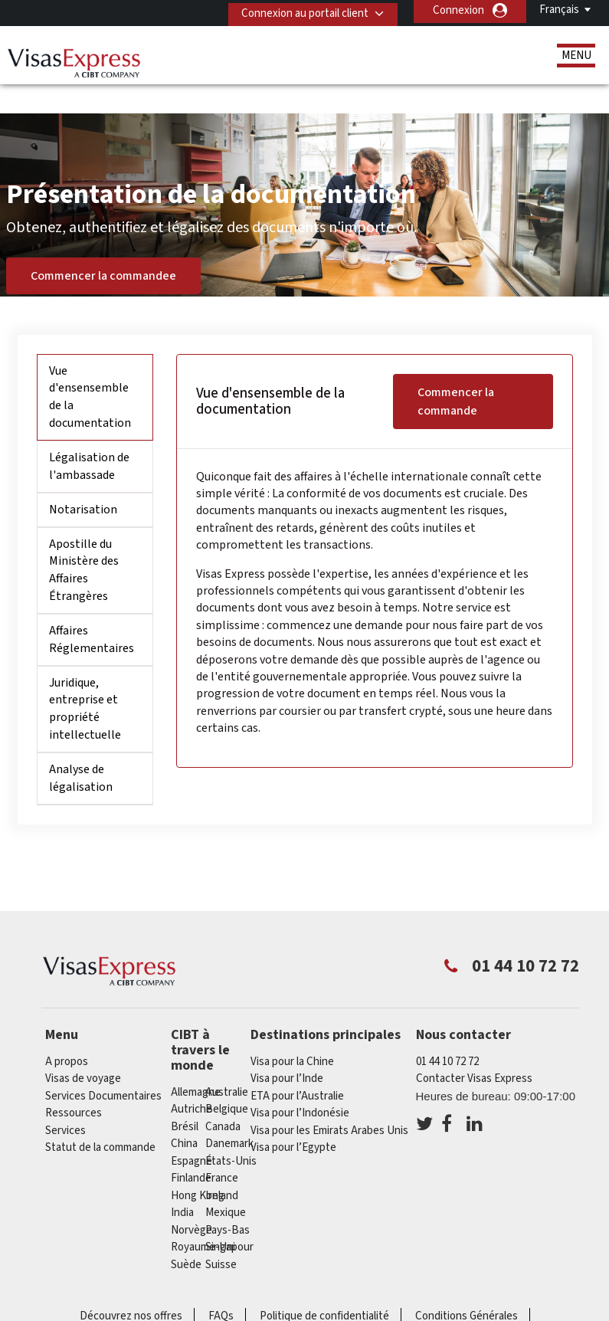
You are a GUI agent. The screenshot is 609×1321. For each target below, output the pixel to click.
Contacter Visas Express (474, 1049)
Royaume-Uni (203, 1217)
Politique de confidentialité (324, 1286)
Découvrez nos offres (131, 1286)
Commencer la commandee (103, 246)
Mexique (225, 1183)
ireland (221, 1166)
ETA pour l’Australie (297, 1066)
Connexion (458, 10)
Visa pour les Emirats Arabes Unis (329, 1101)
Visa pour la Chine (292, 1032)
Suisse (221, 1235)
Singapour (229, 1217)
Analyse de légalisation (81, 748)
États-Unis (231, 1131)
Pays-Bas (227, 1200)
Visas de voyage (83, 1049)
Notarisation (83, 479)
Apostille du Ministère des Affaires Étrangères (84, 540)
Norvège (191, 1200)
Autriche (191, 1079)
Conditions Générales (466, 1286)
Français (559, 10)
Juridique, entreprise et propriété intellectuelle (85, 679)
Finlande (191, 1148)
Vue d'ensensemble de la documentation (90, 367)
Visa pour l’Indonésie (299, 1084)
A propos (66, 1032)
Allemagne (196, 1062)
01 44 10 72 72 (447, 1032)
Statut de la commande (100, 1118)
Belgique (226, 1079)
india (182, 1183)
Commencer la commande (455, 371)
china (184, 1114)
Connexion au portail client (299, 10)
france (221, 1148)
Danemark (229, 1114)
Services (65, 1101)
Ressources (73, 1084)
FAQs (221, 1286)
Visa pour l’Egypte (293, 1118)
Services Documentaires (103, 1066)
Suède (186, 1235)
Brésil (184, 1097)
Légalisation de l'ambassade (89, 436)
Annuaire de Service (221, 1304)
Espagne (191, 1131)
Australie (226, 1062)
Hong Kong (197, 1166)
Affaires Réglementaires (91, 609)
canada (223, 1097)
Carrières (317, 1304)
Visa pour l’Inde (286, 1049)
